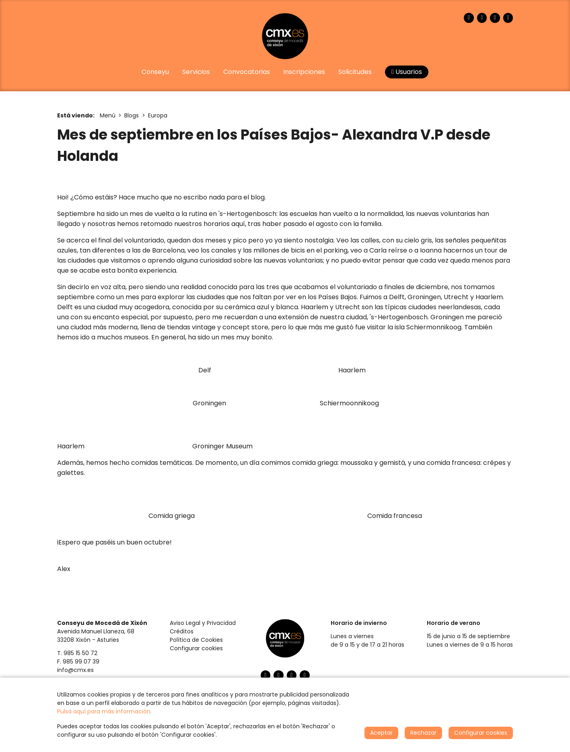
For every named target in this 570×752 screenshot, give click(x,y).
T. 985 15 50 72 (77, 653)
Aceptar (381, 733)
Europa (157, 115)
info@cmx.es (75, 670)
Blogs (131, 115)
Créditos (181, 631)
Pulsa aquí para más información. (104, 711)
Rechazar (423, 733)
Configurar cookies (196, 648)
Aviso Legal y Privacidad (203, 623)
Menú (107, 115)
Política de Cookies (196, 640)
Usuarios (406, 71)
